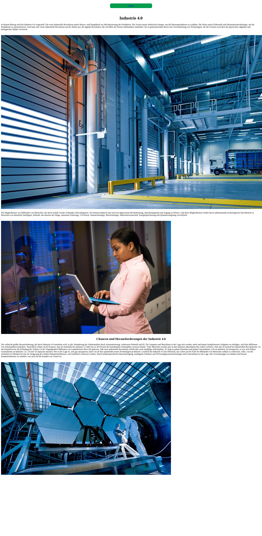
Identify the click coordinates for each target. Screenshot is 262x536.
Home (131, 6)
